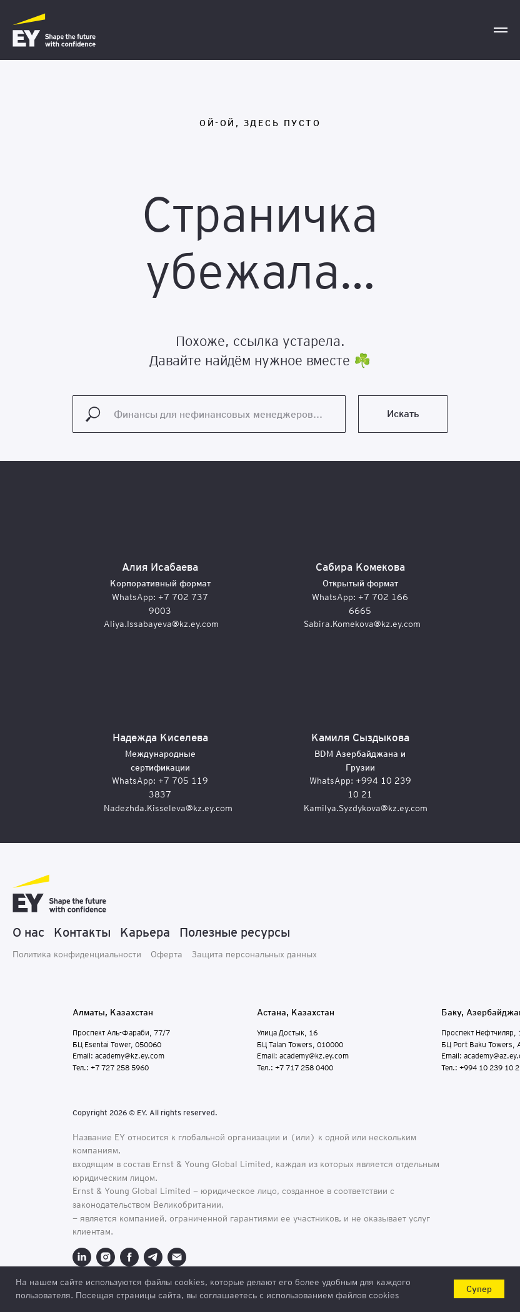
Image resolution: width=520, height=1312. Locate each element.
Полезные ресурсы (234, 932)
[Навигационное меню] (501, 29)
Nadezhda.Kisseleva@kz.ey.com (168, 808)
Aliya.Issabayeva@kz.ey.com (161, 624)
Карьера (145, 932)
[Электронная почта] (177, 1257)
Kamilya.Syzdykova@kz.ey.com (366, 808)
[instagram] (105, 1257)
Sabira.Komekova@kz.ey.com (362, 624)
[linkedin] (81, 1257)
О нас (28, 932)
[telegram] (153, 1257)
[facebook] (129, 1257)
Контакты (82, 932)
